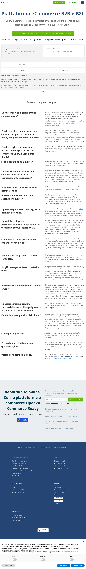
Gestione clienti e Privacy (20, 468)
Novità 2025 (16, 476)
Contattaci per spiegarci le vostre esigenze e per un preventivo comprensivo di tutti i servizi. (43, 39)
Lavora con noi (59, 492)
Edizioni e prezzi (59, 461)
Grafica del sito (17, 473)
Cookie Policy (59, 500)
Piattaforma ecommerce (20, 457)
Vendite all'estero (18, 466)
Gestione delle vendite (20, 463)
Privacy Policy (59, 497)
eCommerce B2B (59, 466)
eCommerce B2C (59, 463)
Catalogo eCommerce (19, 461)
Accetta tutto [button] (78, 565)
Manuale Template (18, 518)
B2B (47, 202)
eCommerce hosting (61, 468)
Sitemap (56, 504)
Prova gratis (59, 2)
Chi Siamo (57, 487)
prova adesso (75, 399)
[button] (83, 541)
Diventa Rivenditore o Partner (64, 490)
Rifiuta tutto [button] (63, 565)
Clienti (14, 487)
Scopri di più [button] (8, 565)
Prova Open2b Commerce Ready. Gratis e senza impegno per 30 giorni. (43, 33)
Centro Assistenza (18, 515)
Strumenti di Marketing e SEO (22, 471)
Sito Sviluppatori (17, 520)
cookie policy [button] (65, 546)
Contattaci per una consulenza (63, 403)
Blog (55, 495)
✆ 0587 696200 (72, 3)
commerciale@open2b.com (61, 359)
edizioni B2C (64, 199)
